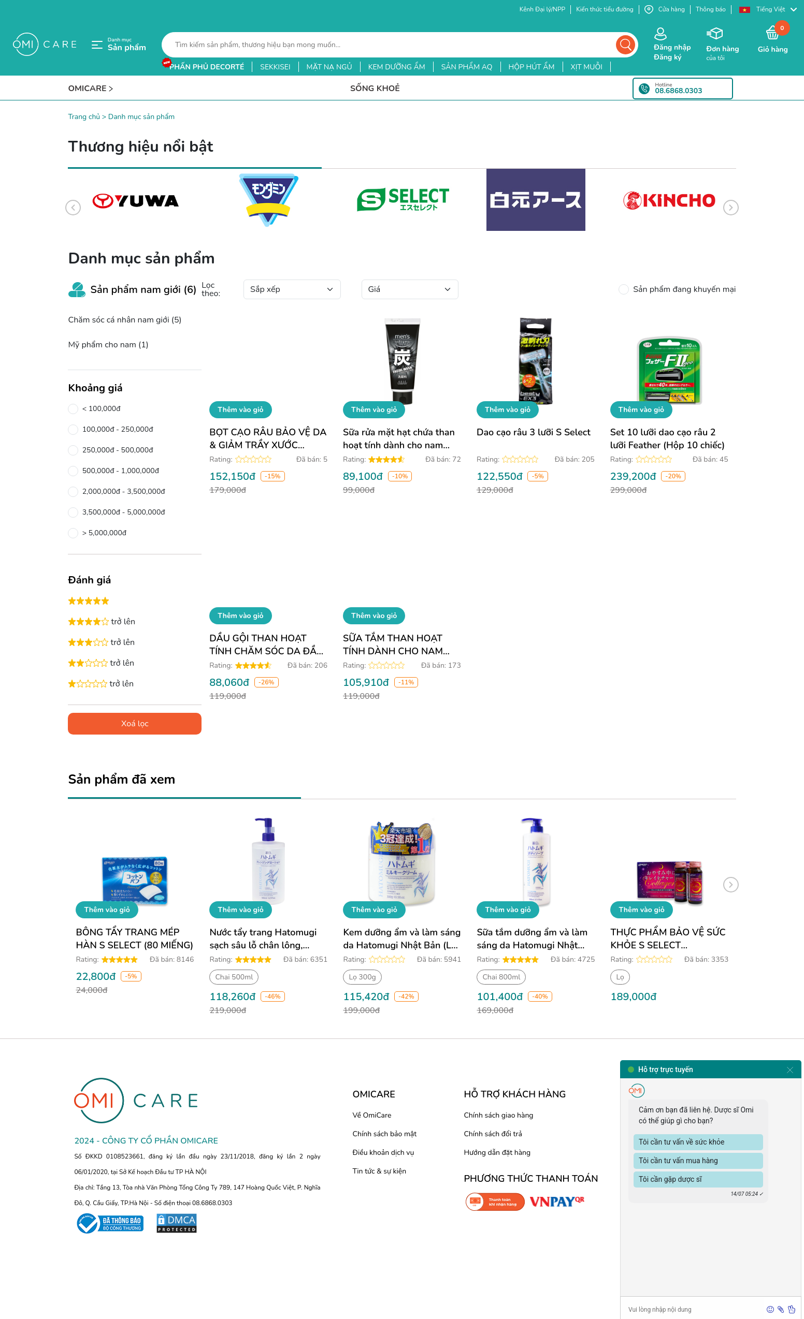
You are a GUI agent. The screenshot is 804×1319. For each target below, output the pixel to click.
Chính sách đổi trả (493, 1134)
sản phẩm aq (467, 67)
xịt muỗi (586, 67)
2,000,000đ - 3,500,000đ (121, 491)
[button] (767, 9)
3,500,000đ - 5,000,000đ (121, 512)
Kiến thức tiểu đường (605, 9)
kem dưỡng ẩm (396, 67)
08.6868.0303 (678, 91)
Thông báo (711, 9)
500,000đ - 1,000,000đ (118, 471)
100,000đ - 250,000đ (115, 429)
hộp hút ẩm (532, 67)
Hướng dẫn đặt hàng (497, 1152)
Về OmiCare (372, 1115)
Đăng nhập (672, 47)
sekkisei (275, 67)
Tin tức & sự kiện (380, 1171)
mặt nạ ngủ (329, 67)
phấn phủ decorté (206, 67)
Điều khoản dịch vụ (383, 1152)
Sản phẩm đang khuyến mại (682, 289)
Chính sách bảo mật (385, 1134)
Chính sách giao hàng (498, 1115)
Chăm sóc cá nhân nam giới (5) (124, 320)
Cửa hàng (664, 9)
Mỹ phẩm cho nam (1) (108, 344)
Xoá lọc (135, 723)
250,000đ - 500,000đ (115, 450)
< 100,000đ (99, 409)
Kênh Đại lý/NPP (542, 9)
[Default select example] (291, 289)
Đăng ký (667, 57)
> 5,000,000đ (102, 533)
